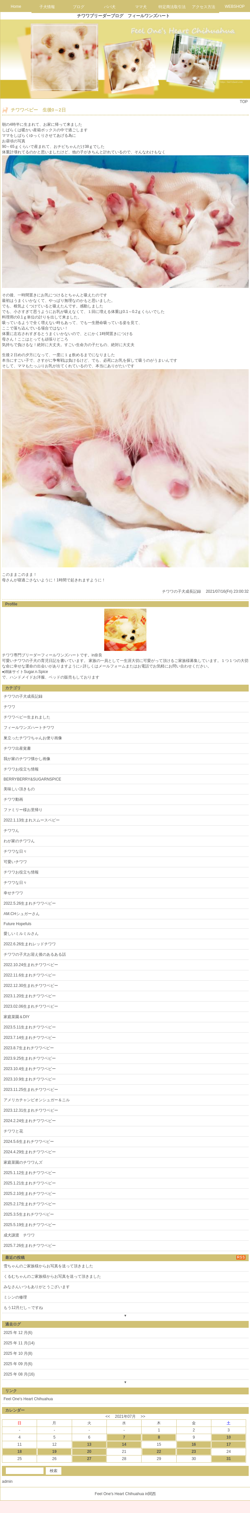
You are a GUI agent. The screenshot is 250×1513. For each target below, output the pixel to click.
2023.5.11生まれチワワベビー (30, 1027)
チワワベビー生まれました (27, 717)
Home (16, 6)
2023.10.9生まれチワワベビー (30, 1079)
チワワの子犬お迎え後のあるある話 (35, 954)
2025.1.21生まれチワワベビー (30, 1183)
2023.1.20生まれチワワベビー (30, 996)
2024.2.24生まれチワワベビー (30, 1121)
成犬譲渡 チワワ (19, 1235)
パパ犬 (110, 7)
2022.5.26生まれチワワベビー (30, 903)
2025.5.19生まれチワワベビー (30, 1224)
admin (7, 1481)
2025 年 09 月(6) (18, 1364)
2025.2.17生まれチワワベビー (30, 1204)
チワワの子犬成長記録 (181, 591)
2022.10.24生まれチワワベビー (31, 965)
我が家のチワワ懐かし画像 (27, 758)
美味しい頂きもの (19, 789)
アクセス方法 (203, 7)
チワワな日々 (15, 851)
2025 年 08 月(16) (19, 1374)
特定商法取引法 (172, 7)
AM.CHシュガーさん (22, 914)
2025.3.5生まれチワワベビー (29, 1214)
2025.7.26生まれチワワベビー (30, 1245)
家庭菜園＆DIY (17, 1017)
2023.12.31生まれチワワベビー (31, 1110)
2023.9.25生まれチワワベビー (30, 1058)
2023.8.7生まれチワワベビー (29, 1048)
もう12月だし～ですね (23, 1307)
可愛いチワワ (15, 862)
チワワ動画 (13, 799)
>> (143, 1416)
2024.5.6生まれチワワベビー (29, 1141)
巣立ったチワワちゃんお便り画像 (33, 738)
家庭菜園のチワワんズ (23, 1162)
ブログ (78, 7)
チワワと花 (13, 1131)
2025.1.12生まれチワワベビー (30, 1172)
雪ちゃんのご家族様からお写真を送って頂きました (48, 1266)
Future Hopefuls (17, 924)
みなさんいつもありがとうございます (37, 1287)
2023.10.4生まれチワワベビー (30, 1069)
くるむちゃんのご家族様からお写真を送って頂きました (52, 1276)
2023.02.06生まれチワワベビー (31, 1006)
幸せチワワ (13, 893)
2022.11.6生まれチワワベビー (30, 975)
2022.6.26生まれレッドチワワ (30, 944)
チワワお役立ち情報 (21, 769)
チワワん (11, 830)
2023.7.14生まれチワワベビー (30, 1037)
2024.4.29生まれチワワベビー (30, 1152)
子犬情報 (47, 7)
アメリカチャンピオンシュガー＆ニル (37, 1100)
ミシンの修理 (15, 1297)
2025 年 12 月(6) (18, 1332)
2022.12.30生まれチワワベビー (31, 985)
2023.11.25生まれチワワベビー (31, 1089)
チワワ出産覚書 (17, 748)
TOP (244, 101)
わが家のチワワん (19, 841)
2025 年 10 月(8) (18, 1353)
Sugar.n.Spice (36, 671)
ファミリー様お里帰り (23, 810)
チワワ (9, 707)
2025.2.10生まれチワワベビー (30, 1193)
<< (108, 1416)
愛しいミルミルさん (21, 933)
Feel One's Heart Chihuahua (28, 1399)
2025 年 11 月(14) (19, 1343)
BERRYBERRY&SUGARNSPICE (32, 779)
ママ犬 (141, 7)
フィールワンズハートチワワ (29, 727)
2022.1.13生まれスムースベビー (32, 820)
